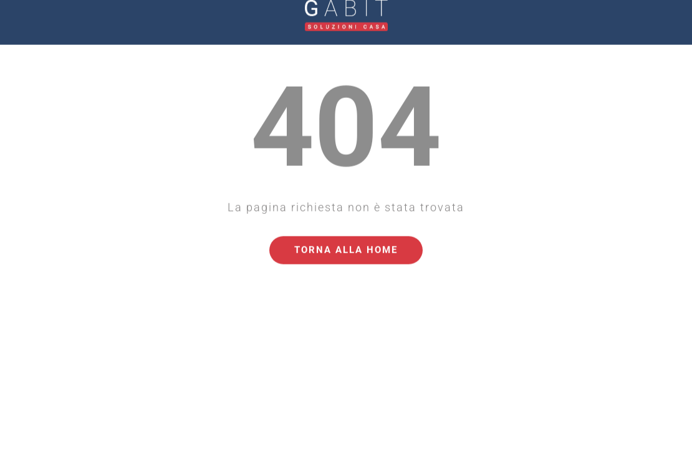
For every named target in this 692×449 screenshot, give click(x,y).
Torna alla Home (346, 237)
